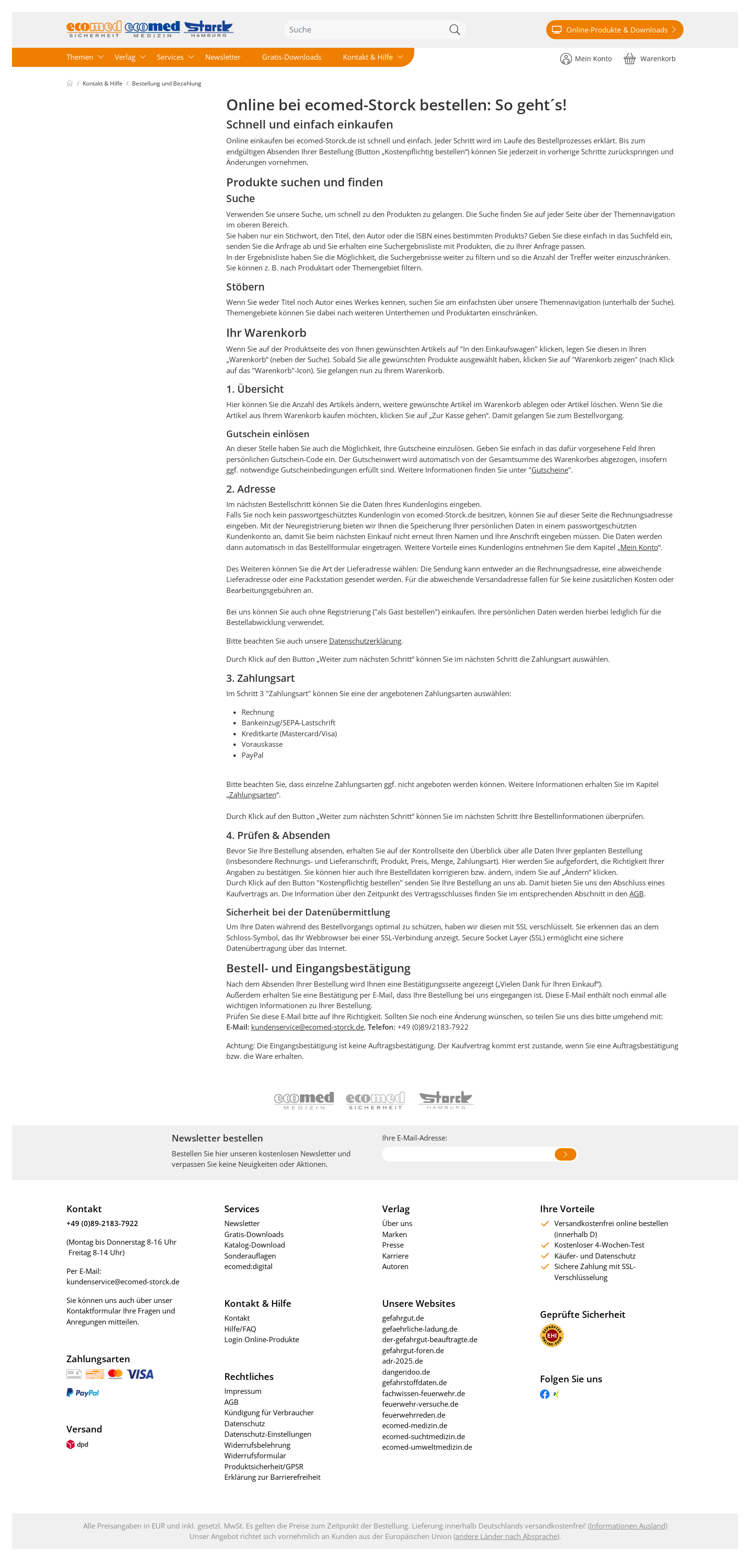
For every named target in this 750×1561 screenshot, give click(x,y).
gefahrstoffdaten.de (414, 1382)
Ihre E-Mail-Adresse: (414, 1137)
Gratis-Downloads (291, 57)
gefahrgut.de (403, 1318)
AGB (636, 893)
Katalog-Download (254, 1244)
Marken (394, 1234)
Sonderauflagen (250, 1255)
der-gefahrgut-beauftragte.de (429, 1339)
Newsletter (223, 57)
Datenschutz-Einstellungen (267, 1434)
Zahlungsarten (252, 794)
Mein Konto (639, 547)
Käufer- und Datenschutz (595, 1255)
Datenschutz (244, 1423)
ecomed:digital (248, 1266)
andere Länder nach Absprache (506, 1536)
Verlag (125, 57)
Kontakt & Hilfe (368, 57)
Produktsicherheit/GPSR (263, 1466)
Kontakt (237, 1318)
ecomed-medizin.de (414, 1425)
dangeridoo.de (406, 1372)
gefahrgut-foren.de (413, 1350)
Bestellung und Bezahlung (166, 83)
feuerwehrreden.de (413, 1415)
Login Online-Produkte (261, 1339)
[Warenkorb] (649, 58)
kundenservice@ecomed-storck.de (307, 1027)
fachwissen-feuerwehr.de (423, 1393)
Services (170, 57)
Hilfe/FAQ (240, 1329)
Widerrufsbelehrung (257, 1445)
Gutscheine (549, 469)
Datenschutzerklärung (365, 641)
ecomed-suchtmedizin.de (423, 1436)
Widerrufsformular (255, 1455)
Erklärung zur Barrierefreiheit (272, 1477)
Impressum (243, 1391)
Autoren (395, 1266)
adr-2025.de (402, 1361)
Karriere (395, 1255)
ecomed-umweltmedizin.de (427, 1447)
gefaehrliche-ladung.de (419, 1329)
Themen (79, 57)
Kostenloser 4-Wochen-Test (599, 1244)
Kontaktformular (93, 1310)
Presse (393, 1244)
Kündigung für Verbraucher (269, 1412)
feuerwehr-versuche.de (420, 1404)
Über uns (397, 1223)
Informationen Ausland (627, 1525)
